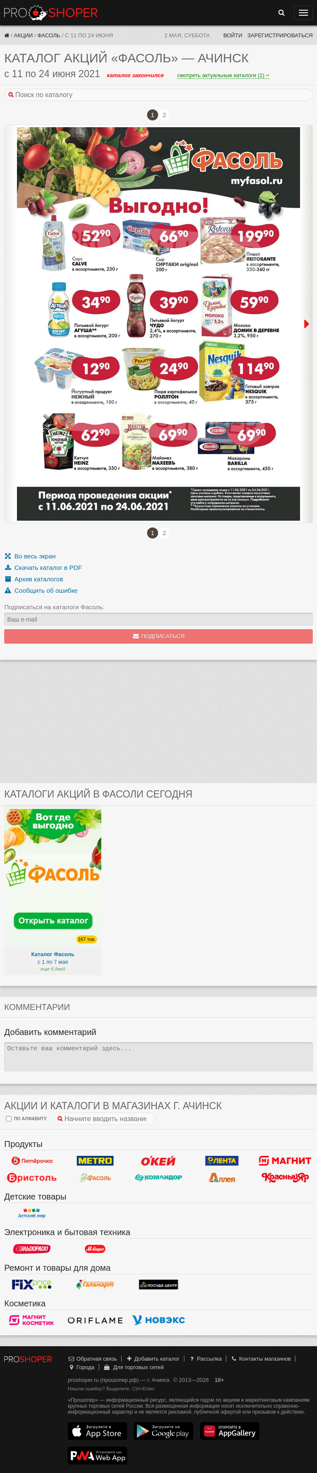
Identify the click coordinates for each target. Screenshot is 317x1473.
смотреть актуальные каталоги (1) (223, 75)
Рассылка (205, 1359)
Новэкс (158, 1320)
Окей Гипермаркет (158, 1160)
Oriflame (95, 1320)
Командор (158, 1177)
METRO (95, 1160)
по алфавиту (26, 1118)
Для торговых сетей (133, 1367)
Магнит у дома (285, 1160)
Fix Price (32, 1284)
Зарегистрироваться (280, 35)
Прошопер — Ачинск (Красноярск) (50, 12)
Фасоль (48, 35)
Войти (232, 35)
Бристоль (32, 1177)
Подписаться (159, 636)
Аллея (222, 1177)
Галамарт (95, 1284)
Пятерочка (32, 1160)
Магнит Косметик (32, 1320)
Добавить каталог (153, 1359)
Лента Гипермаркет (222, 1160)
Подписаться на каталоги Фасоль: (54, 607)
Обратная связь (92, 1359)
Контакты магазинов (261, 1359)
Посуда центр (158, 1284)
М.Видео (95, 1249)
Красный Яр (285, 1177)
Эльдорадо (32, 1249)
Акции (23, 35)
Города (81, 1367)
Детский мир (32, 1213)
